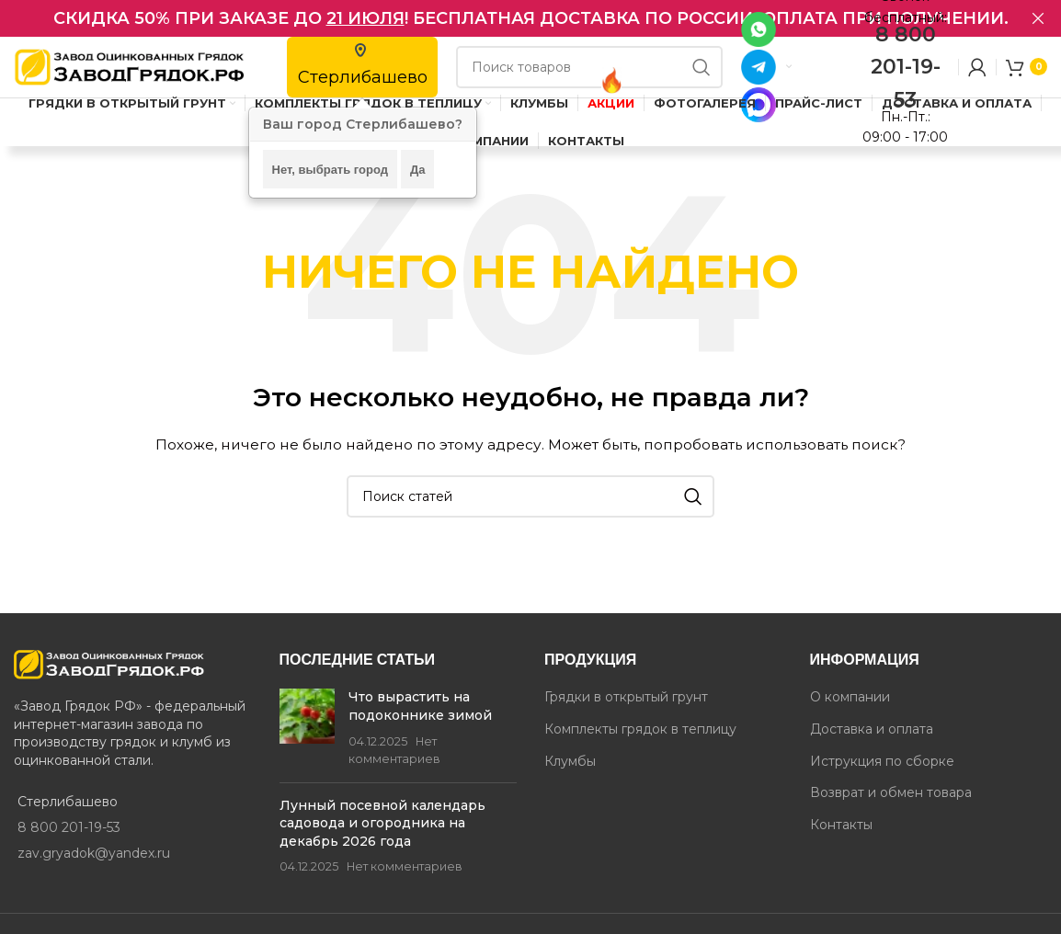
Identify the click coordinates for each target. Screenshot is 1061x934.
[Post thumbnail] (307, 750)
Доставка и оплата (871, 751)
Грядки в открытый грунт (626, 719)
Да (418, 170)
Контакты (841, 846)
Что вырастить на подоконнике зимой (420, 728)
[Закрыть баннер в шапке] (1038, 18)
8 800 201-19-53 (906, 77)
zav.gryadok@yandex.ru (93, 875)
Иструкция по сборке (882, 783)
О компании (850, 719)
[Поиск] (589, 78)
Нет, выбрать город (330, 170)
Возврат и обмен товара (891, 814)
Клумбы (570, 783)
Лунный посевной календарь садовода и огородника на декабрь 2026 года (382, 845)
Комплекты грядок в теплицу (640, 751)
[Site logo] (129, 77)
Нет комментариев (404, 889)
